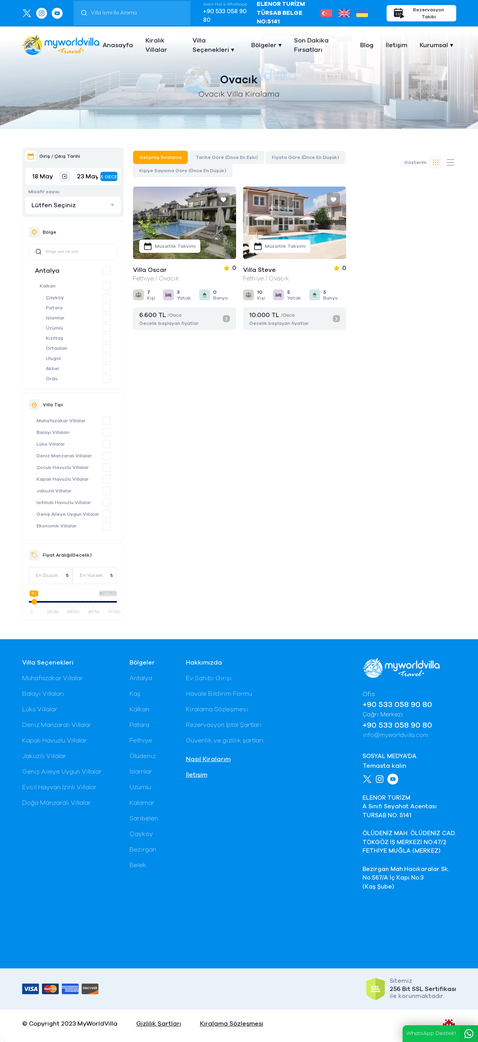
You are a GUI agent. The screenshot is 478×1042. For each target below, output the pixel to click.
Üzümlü (54, 328)
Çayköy (55, 297)
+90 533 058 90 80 (225, 16)
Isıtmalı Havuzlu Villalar (64, 502)
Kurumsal (434, 45)
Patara (54, 307)
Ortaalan (56, 348)
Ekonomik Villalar (57, 526)
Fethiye (141, 740)
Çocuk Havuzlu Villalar (63, 467)
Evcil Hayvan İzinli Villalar (59, 787)
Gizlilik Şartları (158, 1024)
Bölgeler (264, 45)
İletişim (396, 45)
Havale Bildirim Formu (219, 694)
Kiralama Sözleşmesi (217, 709)
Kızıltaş (54, 338)
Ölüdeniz (143, 756)
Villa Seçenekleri (211, 45)
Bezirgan (143, 849)
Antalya (47, 271)
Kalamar (142, 803)
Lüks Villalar (51, 444)
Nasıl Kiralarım (208, 759)
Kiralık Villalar (156, 45)
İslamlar (55, 318)
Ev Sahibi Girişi (209, 678)
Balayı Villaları (53, 432)
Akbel (52, 368)
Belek (138, 865)
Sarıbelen (144, 818)
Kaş (135, 694)
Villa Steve (259, 270)
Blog (366, 45)
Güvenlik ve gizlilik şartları (225, 740)
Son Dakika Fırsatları (311, 45)
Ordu (52, 378)
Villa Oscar (150, 270)
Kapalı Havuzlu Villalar (63, 479)
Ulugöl (53, 358)
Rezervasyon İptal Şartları (224, 725)
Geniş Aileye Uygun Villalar (68, 514)
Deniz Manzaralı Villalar (64, 455)
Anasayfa (118, 45)
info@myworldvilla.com (395, 735)
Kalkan (48, 286)
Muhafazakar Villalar (61, 420)
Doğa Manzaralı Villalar (56, 803)
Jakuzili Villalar (54, 490)
